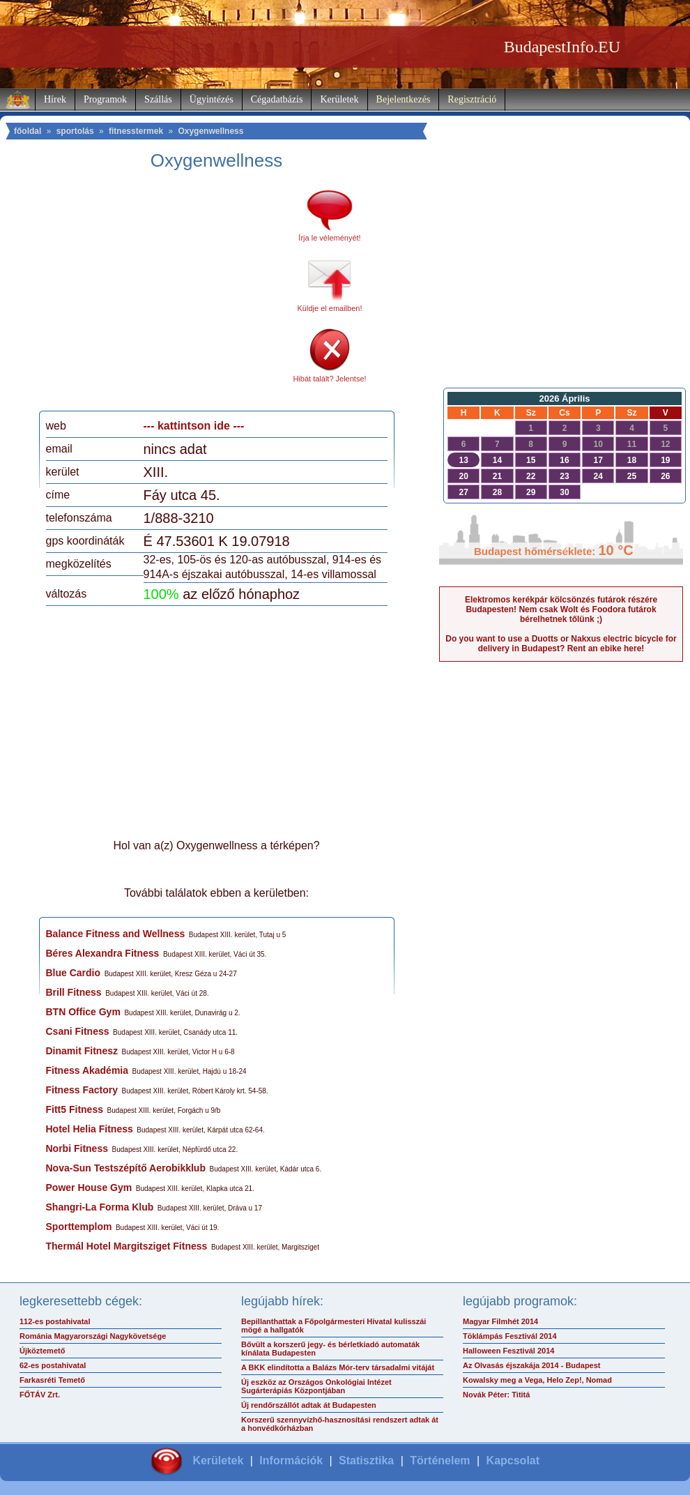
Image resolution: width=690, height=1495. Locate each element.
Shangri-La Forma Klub (100, 1207)
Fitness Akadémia (87, 1070)
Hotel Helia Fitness (89, 1128)
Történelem (440, 1460)
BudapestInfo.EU (562, 47)
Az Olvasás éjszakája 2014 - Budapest (532, 1365)
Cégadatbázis (277, 99)
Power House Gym (89, 1187)
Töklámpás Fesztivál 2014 (510, 1336)
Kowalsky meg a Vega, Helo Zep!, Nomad (537, 1380)
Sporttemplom (79, 1226)
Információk (291, 1460)
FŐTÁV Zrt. (40, 1394)
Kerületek (339, 99)
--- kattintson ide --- (194, 426)
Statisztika (366, 1460)
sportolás (75, 131)
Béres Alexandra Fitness (103, 953)
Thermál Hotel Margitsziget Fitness (127, 1246)
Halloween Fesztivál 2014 (508, 1350)
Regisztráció (471, 99)
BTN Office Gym (83, 1011)
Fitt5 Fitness (74, 1109)
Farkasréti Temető (52, 1380)
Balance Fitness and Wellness (115, 933)
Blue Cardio (73, 972)
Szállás (158, 99)
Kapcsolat (512, 1460)
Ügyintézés (211, 99)
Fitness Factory (82, 1089)
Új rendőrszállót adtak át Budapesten (308, 1405)
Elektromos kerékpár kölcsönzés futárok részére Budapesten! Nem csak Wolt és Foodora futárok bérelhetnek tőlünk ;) (561, 609)
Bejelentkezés (403, 99)
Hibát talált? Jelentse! (329, 378)
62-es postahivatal (53, 1365)
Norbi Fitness (77, 1148)
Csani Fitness (77, 1031)
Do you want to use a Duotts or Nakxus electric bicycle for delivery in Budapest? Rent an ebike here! (560, 643)
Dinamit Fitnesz (82, 1050)
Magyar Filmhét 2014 (500, 1321)
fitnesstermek (136, 131)
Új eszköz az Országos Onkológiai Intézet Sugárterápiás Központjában (316, 1386)
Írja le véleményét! (329, 238)
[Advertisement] (162, 295)
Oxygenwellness (210, 131)
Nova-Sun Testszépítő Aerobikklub (126, 1168)
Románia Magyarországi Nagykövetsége (93, 1336)
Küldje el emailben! (330, 308)
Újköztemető (42, 1350)
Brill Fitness (74, 992)
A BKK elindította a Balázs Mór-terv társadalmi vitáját (337, 1367)
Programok (105, 99)
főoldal (27, 131)
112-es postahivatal (55, 1321)
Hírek (55, 99)
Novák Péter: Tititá (496, 1394)
